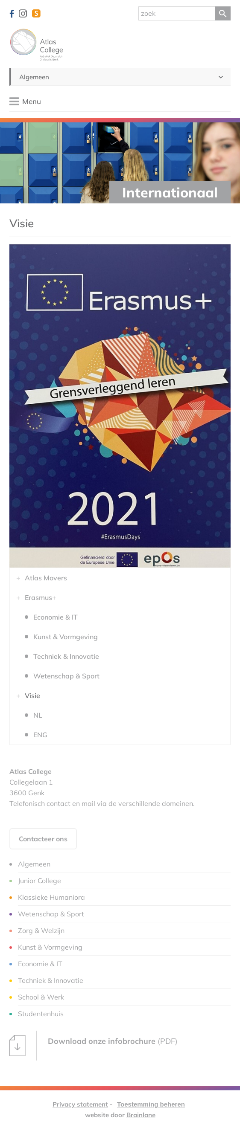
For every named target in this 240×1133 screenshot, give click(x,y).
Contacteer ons (43, 839)
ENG (40, 734)
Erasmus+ (40, 597)
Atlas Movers (46, 578)
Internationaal (170, 192)
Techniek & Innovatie (66, 656)
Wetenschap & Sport (66, 676)
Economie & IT (55, 617)
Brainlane (140, 1115)
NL (37, 715)
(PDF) (93, 1046)
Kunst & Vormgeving (65, 636)
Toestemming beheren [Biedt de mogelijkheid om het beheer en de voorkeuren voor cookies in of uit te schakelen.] (151, 1104)
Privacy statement (80, 1104)
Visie (32, 695)
